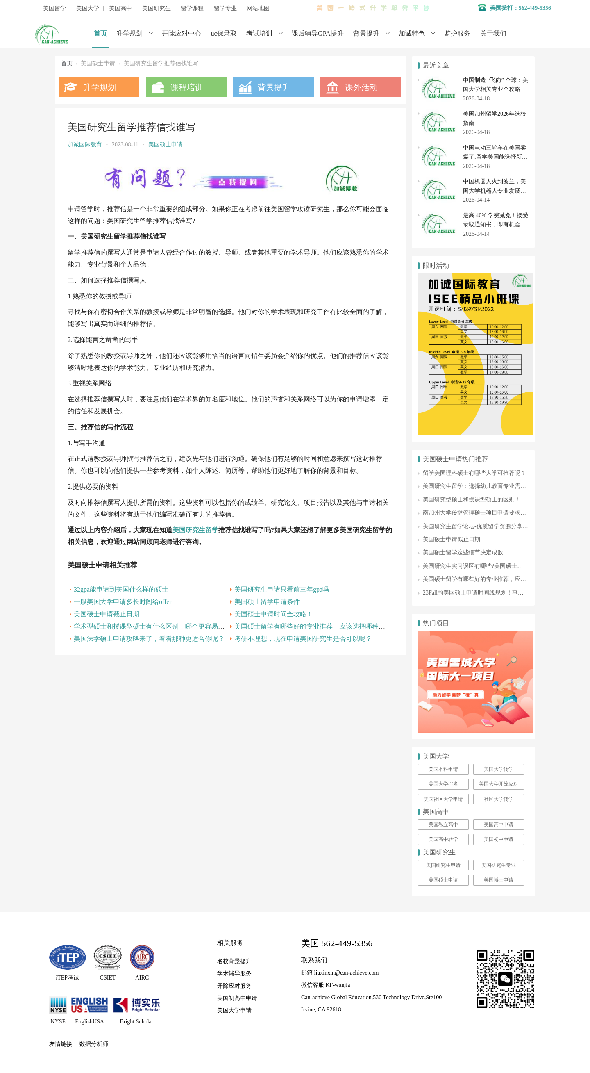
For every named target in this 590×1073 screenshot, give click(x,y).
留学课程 (192, 8)
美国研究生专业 (498, 865)
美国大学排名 (443, 784)
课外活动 (359, 87)
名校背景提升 (234, 961)
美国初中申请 (498, 839)
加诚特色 (412, 33)
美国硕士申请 (165, 144)
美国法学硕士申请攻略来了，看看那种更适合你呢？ (149, 638)
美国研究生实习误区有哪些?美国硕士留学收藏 (481, 566)
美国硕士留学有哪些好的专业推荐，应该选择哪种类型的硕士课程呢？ (334, 626)
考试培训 (259, 33)
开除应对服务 (234, 986)
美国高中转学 (443, 839)
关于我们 (493, 33)
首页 (100, 33)
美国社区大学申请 (443, 799)
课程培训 (186, 87)
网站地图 (258, 8)
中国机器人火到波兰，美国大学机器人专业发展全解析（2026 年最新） (494, 190)
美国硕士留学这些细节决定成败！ (466, 552)
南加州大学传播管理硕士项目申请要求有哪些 (480, 513)
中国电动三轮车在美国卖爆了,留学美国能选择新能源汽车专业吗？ (495, 157)
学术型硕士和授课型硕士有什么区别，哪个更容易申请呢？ (159, 626)
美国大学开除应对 (498, 784)
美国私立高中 (443, 824)
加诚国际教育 (85, 144)
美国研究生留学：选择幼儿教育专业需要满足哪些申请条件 (497, 486)
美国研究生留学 (195, 529)
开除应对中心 (181, 33)
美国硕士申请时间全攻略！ (272, 614)
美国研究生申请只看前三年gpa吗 (280, 589)
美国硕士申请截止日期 (106, 614)
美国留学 (54, 8)
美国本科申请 (443, 769)
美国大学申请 (234, 1010)
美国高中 (120, 8)
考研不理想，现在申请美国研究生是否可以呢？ (302, 638)
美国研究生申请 (443, 865)
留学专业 (225, 8)
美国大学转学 (498, 769)
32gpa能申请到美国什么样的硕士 (121, 589)
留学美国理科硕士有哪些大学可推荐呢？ (474, 473)
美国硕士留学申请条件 (266, 601)
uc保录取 (224, 33)
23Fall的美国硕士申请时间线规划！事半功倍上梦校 (487, 593)
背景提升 (366, 33)
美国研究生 (156, 8)
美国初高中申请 (237, 998)
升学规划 (129, 33)
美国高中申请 (498, 824)
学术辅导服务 (234, 973)
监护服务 (457, 33)
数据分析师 (93, 1044)
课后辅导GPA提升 (318, 33)
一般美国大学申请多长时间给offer (123, 601)
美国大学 (87, 8)
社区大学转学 (498, 799)
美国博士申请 (498, 880)
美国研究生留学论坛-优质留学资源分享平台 (478, 526)
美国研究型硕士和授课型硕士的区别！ (471, 500)
